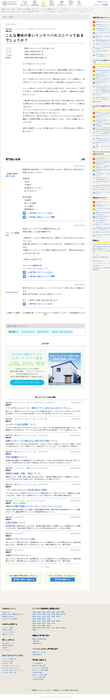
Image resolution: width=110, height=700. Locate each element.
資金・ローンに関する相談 (39, 674)
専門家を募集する (62, 579)
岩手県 (43, 612)
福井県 (48, 616)
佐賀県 (39, 627)
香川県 (39, 625)
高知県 (48, 625)
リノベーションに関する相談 (40, 668)
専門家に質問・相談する (24, 579)
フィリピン (96, 255)
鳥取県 (34, 623)
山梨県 (53, 616)
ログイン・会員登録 (101, 5)
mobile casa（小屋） (8, 661)
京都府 (39, 621)
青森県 (39, 612)
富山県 (39, 616)
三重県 (48, 618)
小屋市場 (4, 647)
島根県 (39, 623)
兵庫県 (48, 621)
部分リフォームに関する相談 (40, 670)
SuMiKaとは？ (6, 612)
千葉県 (53, 614)
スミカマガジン (6, 650)
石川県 (43, 616)
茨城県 (34, 614)
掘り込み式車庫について (103, 189)
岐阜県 (34, 618)
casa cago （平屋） (7, 663)
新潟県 (34, 616)
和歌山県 (58, 621)
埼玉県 (48, 614)
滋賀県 (34, 621)
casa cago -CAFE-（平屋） (9, 672)
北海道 (34, 612)
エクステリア (31, 29)
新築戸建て (9, 29)
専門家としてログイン (8, 634)
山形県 (58, 612)
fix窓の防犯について (98, 265)
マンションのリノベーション (101, 263)
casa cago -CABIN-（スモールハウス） (13, 670)
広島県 (48, 623)
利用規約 (34, 690)
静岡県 (39, 618)
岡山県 (43, 623)
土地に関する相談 (37, 672)
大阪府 (43, 621)
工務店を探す (36, 641)
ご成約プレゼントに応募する (10, 618)
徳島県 (34, 625)
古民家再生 (99, 101)
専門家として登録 (7, 630)
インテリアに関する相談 (38, 677)
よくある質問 (64, 690)
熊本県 (48, 627)
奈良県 (53, 621)
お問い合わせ (74, 690)
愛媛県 (43, 625)
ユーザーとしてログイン (8, 632)
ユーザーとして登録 (7, 627)
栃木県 (39, 614)
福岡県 (34, 627)
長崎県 (43, 627)
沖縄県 (34, 630)
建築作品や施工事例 (7, 645)
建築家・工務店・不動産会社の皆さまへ (13, 614)
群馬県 (43, 614)
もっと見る (45, 567)
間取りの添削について (99, 261)
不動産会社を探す (37, 643)
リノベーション (20, 29)
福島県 (62, 612)
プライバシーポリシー (45, 690)
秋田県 (53, 612)
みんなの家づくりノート (8, 643)
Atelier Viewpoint (12, 292)
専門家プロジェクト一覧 (38, 652)
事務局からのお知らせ (8, 616)
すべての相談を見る (37, 663)
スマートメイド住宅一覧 (8, 658)
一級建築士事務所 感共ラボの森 (12, 175)
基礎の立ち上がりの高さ (103, 44)
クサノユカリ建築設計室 (13, 234)
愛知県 (43, 618)
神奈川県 (63, 614)
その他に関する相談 (37, 679)
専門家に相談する (39, 660)
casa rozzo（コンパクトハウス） (11, 668)
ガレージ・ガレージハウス (46, 29)
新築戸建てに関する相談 (38, 665)
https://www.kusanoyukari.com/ (35, 268)
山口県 (53, 623)
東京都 (8, 58)
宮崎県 (58, 627)
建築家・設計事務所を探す (39, 639)
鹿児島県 (63, 627)
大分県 (53, 627)
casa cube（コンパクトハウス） (11, 665)
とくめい (9, 55)
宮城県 (48, 612)
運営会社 (56, 690)
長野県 (58, 616)
